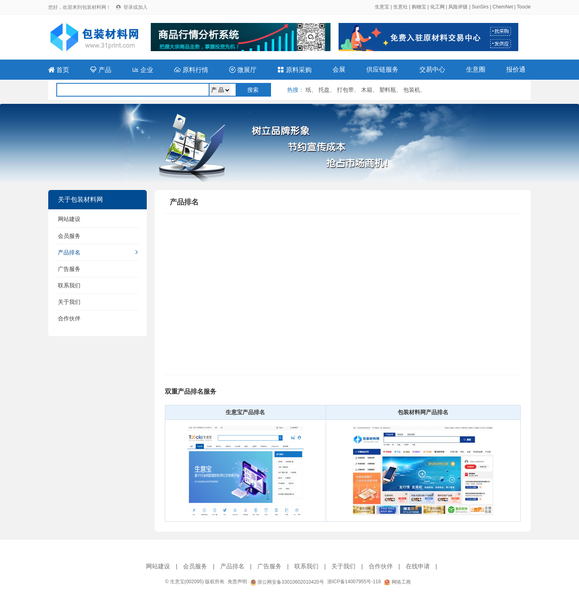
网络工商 (397, 582)
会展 (339, 69)
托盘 (324, 90)
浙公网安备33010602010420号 (287, 582)
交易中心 (432, 69)
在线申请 (418, 566)
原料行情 (191, 69)
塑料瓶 (387, 90)
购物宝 (419, 7)
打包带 (345, 90)
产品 (100, 69)
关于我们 (69, 302)
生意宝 (382, 7)
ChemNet (503, 7)
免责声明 (237, 581)
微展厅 (243, 69)
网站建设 (69, 219)
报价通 (516, 69)
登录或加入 (135, 7)
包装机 (411, 90)
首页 (58, 69)
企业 (142, 69)
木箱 (366, 90)
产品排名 (69, 252)
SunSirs (480, 7)
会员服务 (69, 236)
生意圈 (475, 69)
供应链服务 (382, 69)
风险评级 (458, 7)
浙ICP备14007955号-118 (354, 581)
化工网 (437, 7)
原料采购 (294, 69)
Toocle (524, 7)
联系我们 (69, 285)
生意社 (400, 7)
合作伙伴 (69, 318)
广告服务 (69, 269)
